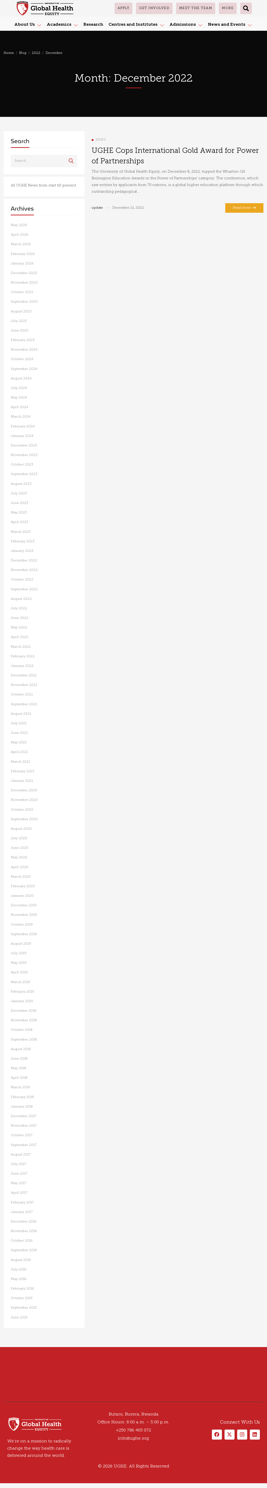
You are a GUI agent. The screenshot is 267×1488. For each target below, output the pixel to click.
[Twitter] (8, 1400)
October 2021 (22, 694)
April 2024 (19, 407)
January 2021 (22, 781)
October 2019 (22, 925)
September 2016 (24, 1250)
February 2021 (22, 771)
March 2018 (20, 1087)
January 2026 (22, 263)
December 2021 (24, 675)
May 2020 (19, 857)
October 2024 (22, 359)
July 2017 (18, 1164)
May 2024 (19, 397)
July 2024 (19, 388)
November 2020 (24, 800)
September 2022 (24, 589)
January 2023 (22, 551)
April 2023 (19, 522)
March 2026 (21, 244)
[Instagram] (13, 1400)
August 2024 (21, 378)
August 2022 (21, 599)
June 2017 (19, 1174)
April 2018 (19, 1078)
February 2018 (22, 1097)
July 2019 (18, 953)
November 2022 (24, 570)
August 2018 (21, 1049)
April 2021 (19, 752)
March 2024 (21, 417)
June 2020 (19, 848)
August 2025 (21, 311)
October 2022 (22, 579)
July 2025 (19, 321)
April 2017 (19, 1193)
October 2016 (22, 1241)
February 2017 (22, 1202)
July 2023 (19, 493)
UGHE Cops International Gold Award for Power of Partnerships (175, 157)
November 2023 (24, 455)
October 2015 (21, 1298)
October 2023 (22, 465)
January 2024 (22, 436)
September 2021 (24, 704)
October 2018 (21, 1030)
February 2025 (23, 340)
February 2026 (23, 254)
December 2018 (23, 1011)
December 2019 (24, 905)
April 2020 (19, 867)
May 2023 (19, 512)
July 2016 (18, 1269)
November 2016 (24, 1231)
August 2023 (21, 484)
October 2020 (22, 810)
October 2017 (21, 1135)
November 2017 (24, 1126)
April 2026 (19, 235)
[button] (246, 8)
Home (9, 53)
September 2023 (24, 474)
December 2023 (24, 445)
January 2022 (22, 666)
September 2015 (24, 1308)
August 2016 (21, 1260)
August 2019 (21, 944)
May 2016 (18, 1279)
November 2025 (24, 283)
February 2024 (23, 426)
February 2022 (23, 656)
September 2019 (24, 934)
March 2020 (21, 877)
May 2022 (19, 627)
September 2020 (24, 819)
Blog (22, 53)
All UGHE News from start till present (43, 185)
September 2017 (24, 1145)
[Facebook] (3, 1400)
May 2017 (18, 1183)
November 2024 (24, 350)
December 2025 (24, 273)
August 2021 (21, 714)
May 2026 (19, 225)
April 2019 (19, 972)
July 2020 (19, 838)
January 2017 (22, 1212)
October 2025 (22, 292)
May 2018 (18, 1068)
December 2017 (23, 1116)
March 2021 (20, 762)
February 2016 (22, 1289)
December (54, 53)
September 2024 (24, 369)
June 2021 (19, 733)
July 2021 (18, 723)
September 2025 (24, 302)
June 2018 (19, 1059)
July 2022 (19, 608)
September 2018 (24, 1040)
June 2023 (19, 503)
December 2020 (24, 790)
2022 (36, 53)
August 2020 (21, 829)
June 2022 (19, 618)
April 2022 (19, 637)
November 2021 (24, 685)
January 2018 (22, 1107)
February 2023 (23, 541)
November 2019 (24, 915)
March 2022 (21, 647)
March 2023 (21, 532)
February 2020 (23, 886)
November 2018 (24, 1020)
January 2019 (22, 1001)
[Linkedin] (18, 1400)
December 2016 (24, 1222)
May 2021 (18, 742)
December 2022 (24, 560)
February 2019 (22, 992)
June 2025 (19, 330)
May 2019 (18, 963)
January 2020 (22, 896)
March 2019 (20, 982)
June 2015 (19, 1317)
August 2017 (21, 1154)
